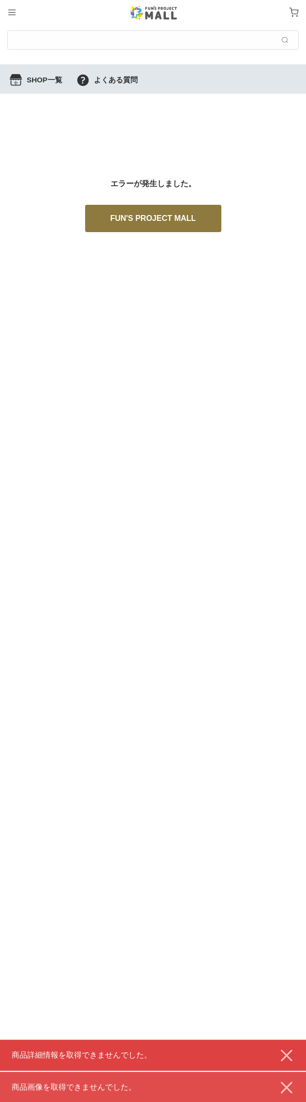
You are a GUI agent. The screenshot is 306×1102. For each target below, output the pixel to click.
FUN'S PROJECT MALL (153, 218)
